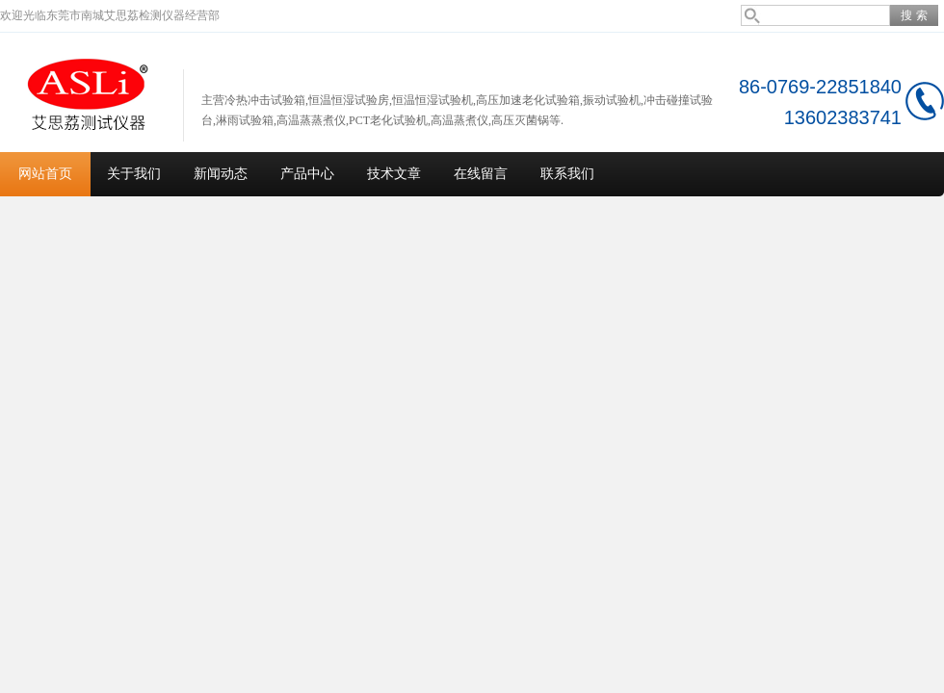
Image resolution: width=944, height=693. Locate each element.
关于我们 (134, 174)
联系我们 (567, 174)
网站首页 (45, 174)
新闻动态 (221, 174)
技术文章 (394, 174)
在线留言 (481, 174)
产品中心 (307, 174)
